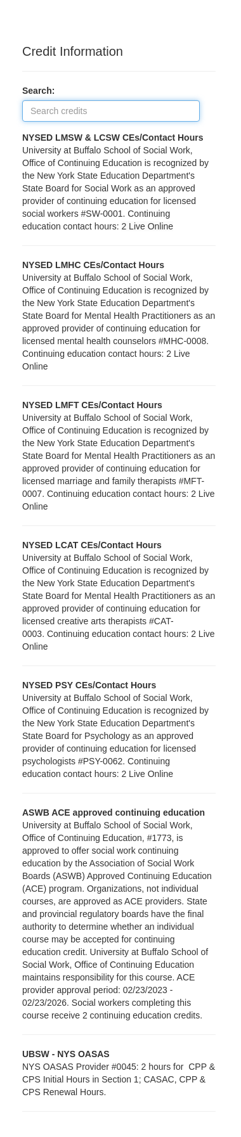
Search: (42, 91)
